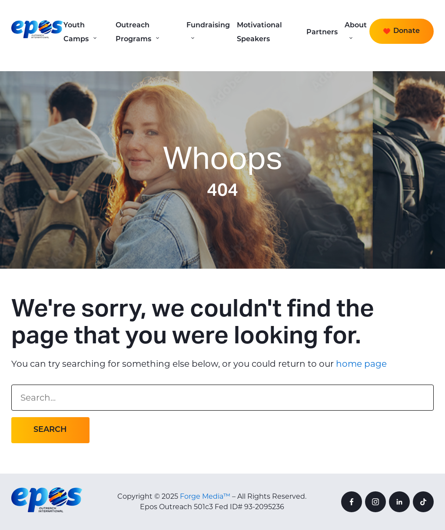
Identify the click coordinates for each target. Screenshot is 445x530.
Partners (322, 32)
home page (361, 364)
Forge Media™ (205, 496)
